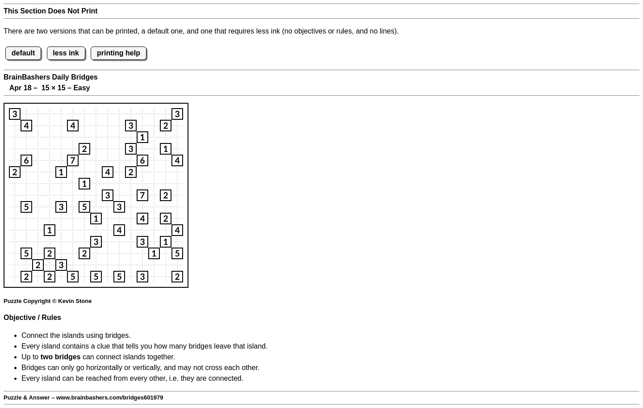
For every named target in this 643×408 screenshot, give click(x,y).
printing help (118, 53)
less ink (66, 53)
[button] (15, 114)
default (23, 53)
